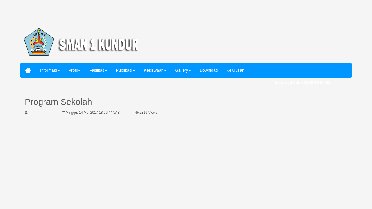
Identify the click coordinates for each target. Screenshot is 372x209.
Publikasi (125, 70)
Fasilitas (98, 70)
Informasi (50, 70)
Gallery (183, 70)
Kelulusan (235, 70)
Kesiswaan (155, 70)
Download (209, 70)
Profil (75, 70)
